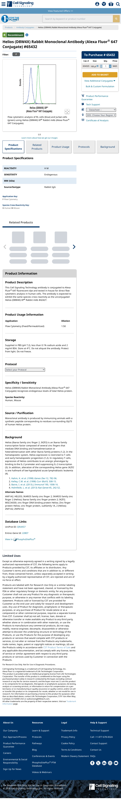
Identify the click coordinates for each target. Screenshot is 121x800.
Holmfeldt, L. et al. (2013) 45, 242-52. (35, 489)
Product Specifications (13, 146)
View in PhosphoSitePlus (20, 541)
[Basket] (111, 4)
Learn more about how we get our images (39, 138)
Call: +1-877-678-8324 (101, 738)
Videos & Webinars (42, 774)
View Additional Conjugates (100, 80)
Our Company (10, 732)
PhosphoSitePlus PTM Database (44, 766)
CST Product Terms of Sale (57, 649)
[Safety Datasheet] (101, 115)
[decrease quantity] (101, 66)
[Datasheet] (101, 110)
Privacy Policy (68, 738)
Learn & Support (40, 732)
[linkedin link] (104, 765)
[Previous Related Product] (4, 248)
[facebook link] (92, 765)
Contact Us (95, 751)
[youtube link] (116, 765)
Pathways (37, 745)
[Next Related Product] (73, 248)
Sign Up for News (12, 770)
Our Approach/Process (15, 738)
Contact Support (98, 745)
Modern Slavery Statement (75, 757)
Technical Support (99, 732)
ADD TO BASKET (100, 74)
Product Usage (60, 147)
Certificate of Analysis (97, 120)
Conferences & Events (43, 757)
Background (107, 147)
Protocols (84, 147)
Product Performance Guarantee (14, 747)
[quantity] (105, 66)
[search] (116, 18)
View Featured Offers (60, 10)
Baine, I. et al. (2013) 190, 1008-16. (34, 486)
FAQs (92, 757)
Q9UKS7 (21, 528)
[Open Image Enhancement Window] (67, 111)
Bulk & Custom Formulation (100, 86)
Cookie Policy (68, 745)
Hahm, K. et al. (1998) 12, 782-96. (34, 480)
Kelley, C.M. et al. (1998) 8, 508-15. (34, 483)
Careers (7, 754)
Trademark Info (69, 732)
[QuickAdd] (104, 4)
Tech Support (93, 104)
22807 (25, 534)
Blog (34, 751)
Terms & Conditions (71, 751)
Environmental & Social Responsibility (15, 763)
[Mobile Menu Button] (3, 4)
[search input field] (78, 18)
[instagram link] (110, 765)
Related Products (37, 146)
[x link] (98, 765)
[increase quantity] (110, 66)
